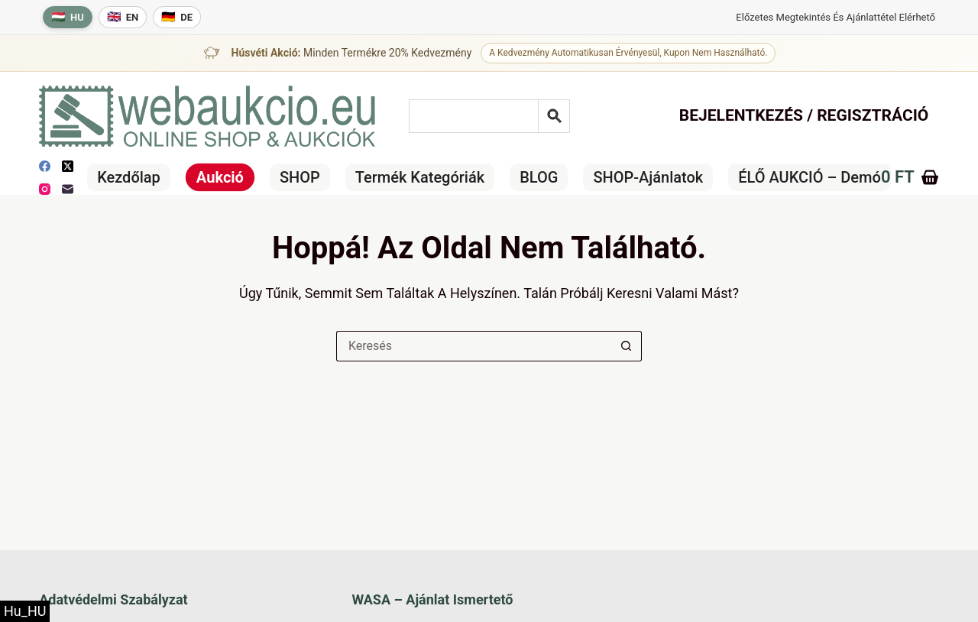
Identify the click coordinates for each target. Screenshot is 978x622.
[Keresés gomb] (626, 346)
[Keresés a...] (473, 346)
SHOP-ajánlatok (648, 177)
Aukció (220, 177)
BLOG (539, 177)
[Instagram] (44, 189)
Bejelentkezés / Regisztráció (804, 115)
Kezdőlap (128, 177)
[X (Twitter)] (67, 166)
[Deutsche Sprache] (177, 17)
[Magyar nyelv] (67, 17)
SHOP (300, 177)
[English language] (123, 17)
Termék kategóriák (419, 177)
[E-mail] (67, 189)
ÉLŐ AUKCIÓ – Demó (809, 177)
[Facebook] (44, 166)
